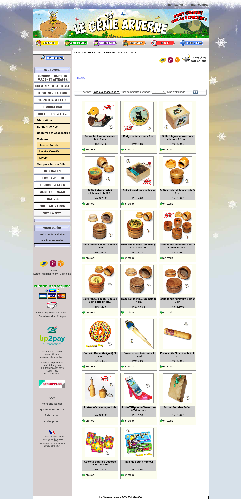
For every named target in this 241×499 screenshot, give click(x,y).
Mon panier (76, 43)
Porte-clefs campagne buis (100, 407)
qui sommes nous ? (52, 409)
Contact (134, 43)
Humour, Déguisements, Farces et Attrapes (52, 77)
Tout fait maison (52, 206)
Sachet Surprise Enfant (177, 407)
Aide (191, 43)
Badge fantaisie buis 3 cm (138, 136)
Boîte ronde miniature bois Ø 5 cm (177, 300)
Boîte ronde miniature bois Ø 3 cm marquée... (177, 246)
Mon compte (105, 43)
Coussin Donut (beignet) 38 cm (99, 355)
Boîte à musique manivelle (139, 190)
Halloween (52, 171)
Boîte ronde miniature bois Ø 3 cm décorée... (138, 246)
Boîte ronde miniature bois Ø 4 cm (138, 300)
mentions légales (52, 403)
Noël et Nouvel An (52, 114)
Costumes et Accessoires (53, 132)
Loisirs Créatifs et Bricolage (52, 185)
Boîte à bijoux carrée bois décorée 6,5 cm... (177, 138)
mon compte (199, 4)
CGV (163, 43)
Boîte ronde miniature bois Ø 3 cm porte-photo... (99, 300)
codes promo (52, 421)
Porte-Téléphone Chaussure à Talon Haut (139, 409)
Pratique (52, 199)
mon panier (175, 4)
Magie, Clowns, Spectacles (52, 192)
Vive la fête (52, 214)
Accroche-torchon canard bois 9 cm (99, 138)
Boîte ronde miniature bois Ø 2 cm (177, 192)
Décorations (52, 107)
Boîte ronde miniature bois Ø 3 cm (99, 246)
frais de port (52, 415)
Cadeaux (42, 139)
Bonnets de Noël (47, 126)
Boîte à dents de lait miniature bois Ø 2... (100, 192)
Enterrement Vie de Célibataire (52, 86)
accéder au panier (52, 240)
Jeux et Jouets (48, 145)
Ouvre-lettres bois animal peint (138, 355)
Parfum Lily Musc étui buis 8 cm (177, 355)
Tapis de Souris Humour (138, 461)
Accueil (47, 43)
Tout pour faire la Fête (52, 100)
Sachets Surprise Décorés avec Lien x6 (100, 463)
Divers (43, 157)
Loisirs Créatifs (49, 151)
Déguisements (52, 93)
